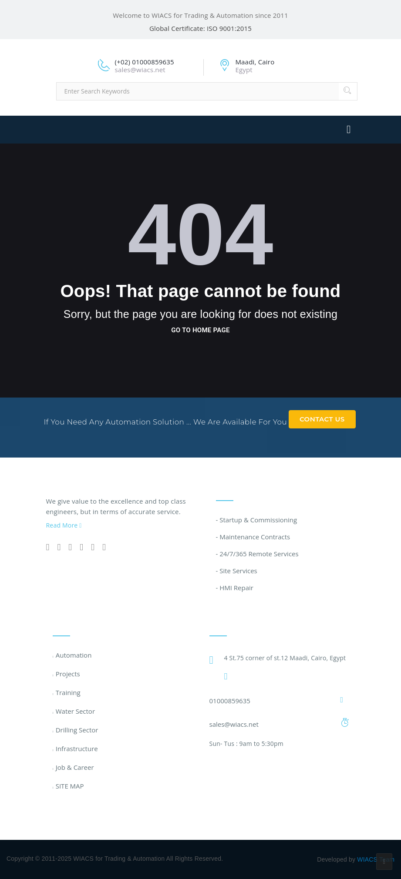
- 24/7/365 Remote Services (257, 553)
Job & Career (75, 767)
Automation (74, 655)
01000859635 (229, 700)
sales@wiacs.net (234, 724)
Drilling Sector (77, 729)
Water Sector (75, 711)
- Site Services (236, 570)
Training (68, 692)
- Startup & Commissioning (256, 519)
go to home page (200, 330)
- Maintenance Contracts (253, 536)
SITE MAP (70, 786)
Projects (68, 673)
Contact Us (322, 419)
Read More (64, 525)
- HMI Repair (234, 587)
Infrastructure (77, 748)
